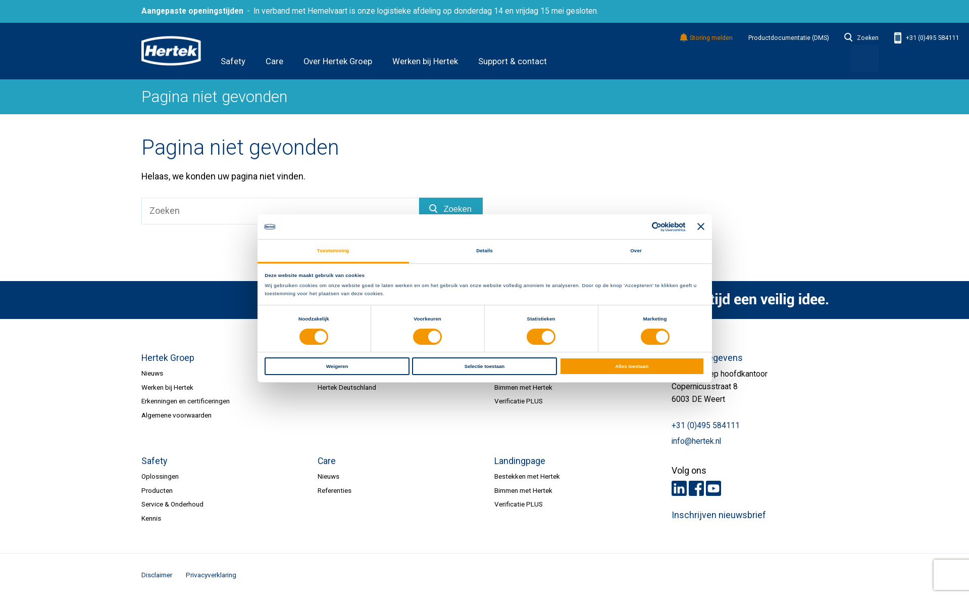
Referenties (334, 490)
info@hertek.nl (696, 441)
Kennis (151, 518)
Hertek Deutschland (347, 387)
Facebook (696, 488)
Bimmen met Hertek (523, 387)
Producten (157, 490)
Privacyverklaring (211, 575)
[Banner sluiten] (700, 227)
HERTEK (171, 51)
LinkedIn (679, 488)
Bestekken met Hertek (527, 476)
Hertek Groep (167, 358)
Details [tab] (484, 250)
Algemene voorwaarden (176, 415)
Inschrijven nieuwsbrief (719, 515)
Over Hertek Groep (337, 61)
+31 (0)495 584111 (926, 38)
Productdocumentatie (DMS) (788, 38)
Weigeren (337, 366)
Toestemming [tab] (333, 250)
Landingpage (519, 461)
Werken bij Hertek (425, 61)
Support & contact (512, 61)
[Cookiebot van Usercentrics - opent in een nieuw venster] (641, 227)
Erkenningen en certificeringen (185, 401)
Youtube (713, 488)
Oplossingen (160, 476)
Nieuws (152, 373)
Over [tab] (636, 250)
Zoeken (861, 37)
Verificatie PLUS (518, 401)
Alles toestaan (631, 366)
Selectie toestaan (485, 366)
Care (274, 61)
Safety (233, 61)
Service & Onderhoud (172, 504)
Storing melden (707, 38)
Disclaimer (156, 575)
